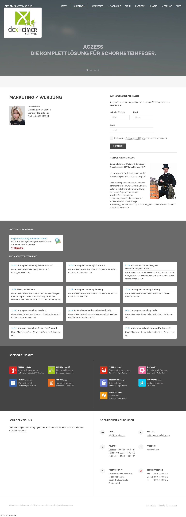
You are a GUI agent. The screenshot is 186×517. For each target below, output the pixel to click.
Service (167, 6)
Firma (128, 6)
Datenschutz (151, 505)
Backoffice (97, 6)
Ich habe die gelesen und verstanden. (140, 138)
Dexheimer (19, 6)
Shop (178, 6)
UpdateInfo (39, 373)
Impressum (172, 505)
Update (31, 373)
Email (112, 125)
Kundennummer (117, 112)
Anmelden (79, 6)
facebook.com (153, 449)
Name (135, 112)
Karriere (140, 6)
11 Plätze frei (17, 247)
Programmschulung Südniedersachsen (29, 238)
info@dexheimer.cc (17, 430)
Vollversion (22, 373)
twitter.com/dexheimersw (158, 435)
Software (115, 6)
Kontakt (162, 505)
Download (60, 373)
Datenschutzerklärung (135, 138)
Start (64, 6)
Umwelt (153, 6)
